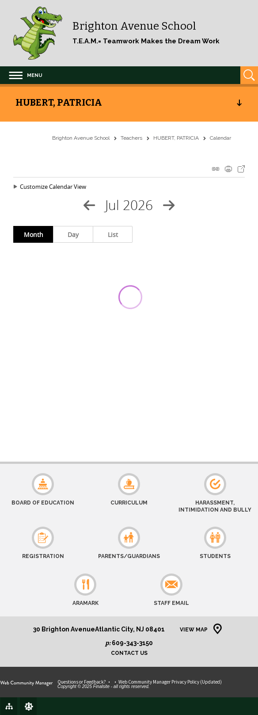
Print (228, 168)
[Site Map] (8, 706)
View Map (194, 630)
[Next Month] (168, 205)
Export (241, 168)
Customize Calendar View (53, 187)
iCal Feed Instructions (215, 168)
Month (33, 234)
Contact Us (129, 653)
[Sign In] (28, 706)
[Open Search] (249, 75)
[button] (25, 75)
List (113, 234)
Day (73, 234)
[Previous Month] (89, 205)
